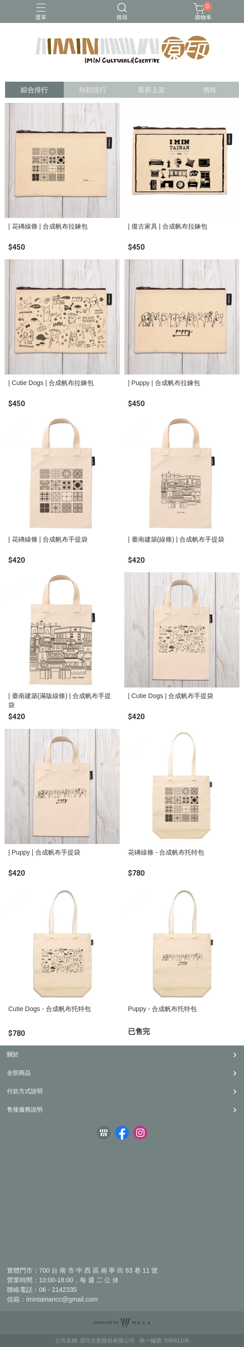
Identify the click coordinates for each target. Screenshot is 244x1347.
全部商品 (19, 1072)
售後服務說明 (25, 1109)
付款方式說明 (25, 1091)
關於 (13, 1054)
